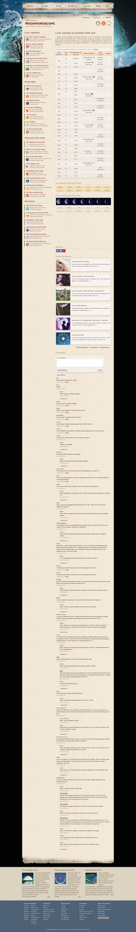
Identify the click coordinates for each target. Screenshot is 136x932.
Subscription (101, 911)
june (107, 186)
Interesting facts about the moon (36, 227)
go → (49, 896)
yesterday (43, 37)
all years (38, 51)
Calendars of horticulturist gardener (37, 65)
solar (37, 163)
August (63, 907)
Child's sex (34, 907)
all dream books (43, 212)
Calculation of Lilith (48, 909)
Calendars (30, 6)
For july (58, 6)
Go (97, 266)
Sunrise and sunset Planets (34, 185)
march (78, 186)
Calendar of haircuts (32, 58)
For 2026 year (73, 6)
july (60, 190)
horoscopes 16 (94, 347)
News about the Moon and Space (36, 234)
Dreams (33, 905)
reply (67, 382)
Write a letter (101, 907)
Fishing (26, 919)
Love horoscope (31, 114)
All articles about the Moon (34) (36, 241)
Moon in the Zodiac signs (34, 156)
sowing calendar (29, 11)
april (88, 186)
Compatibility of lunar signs (34, 171)
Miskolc (108, 17)
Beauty (26, 913)
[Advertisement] (83, 229)
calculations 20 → (105, 347)
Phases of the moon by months (36, 149)
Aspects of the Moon (85, 913)
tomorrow (36, 37)
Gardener (26, 915)
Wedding (33, 921)
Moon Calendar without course (35, 178)
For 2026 (29, 51)
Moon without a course (86, 911)
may (97, 186)
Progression (46, 915)
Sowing (26, 917)
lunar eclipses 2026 (94, 11)
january (60, 186)
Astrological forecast (32, 100)
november (97, 190)
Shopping (34, 919)
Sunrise (81, 915)
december (106, 190)
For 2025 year (65, 919)
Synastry (45, 919)
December (64, 915)
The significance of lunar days (35, 142)
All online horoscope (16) (34, 129)
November (64, 913)
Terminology (101, 913)
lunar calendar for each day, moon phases (39, 26)
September (64, 909)
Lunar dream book (32, 212)
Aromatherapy (35, 917)
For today (44, 6)
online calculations (70, 11)
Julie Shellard (64, 793)
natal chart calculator (58, 11)
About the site (102, 905)
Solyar (45, 913)
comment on (63, 398)
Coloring (26, 907)
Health (26, 909)
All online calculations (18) (34, 192)
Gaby (61, 671)
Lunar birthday (30, 121)
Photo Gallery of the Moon (34, 205)
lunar (49, 913)
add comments (62, 370)
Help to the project (103, 917)
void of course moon (82, 11)
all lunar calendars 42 (82, 347)
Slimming (26, 911)
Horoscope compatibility (33, 107)
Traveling (34, 923)
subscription (86, 17)
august (69, 190)
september (78, 190)
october (88, 190)
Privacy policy (102, 915)
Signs (107, 6)
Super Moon (83, 917)
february (69, 186)
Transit (45, 907)
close (100, 370)
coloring (44, 58)
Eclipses (81, 909)
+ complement (96, 17)
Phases (98, 6)
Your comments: (80, 362)
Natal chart (46, 905)
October (63, 911)
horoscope (48, 11)
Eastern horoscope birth (33, 86)
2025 (33, 51)
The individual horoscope (34, 93)
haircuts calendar (39, 11)
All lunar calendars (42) (33, 73)
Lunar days (87, 6)
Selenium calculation (49, 911)
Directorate (46, 917)
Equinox (81, 919)
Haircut (26, 905)
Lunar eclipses (30, 163)
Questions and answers (104, 909)
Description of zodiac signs (34, 220)
